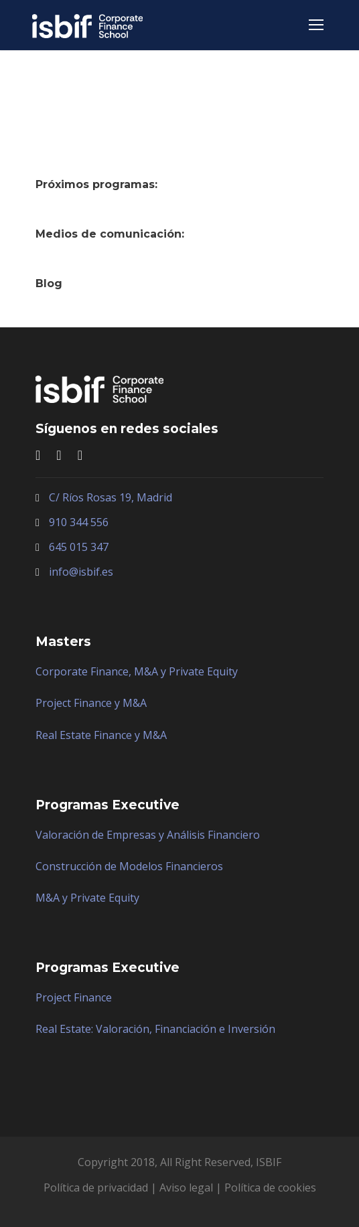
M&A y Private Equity (87, 897)
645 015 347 (79, 547)
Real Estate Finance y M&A (101, 735)
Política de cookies (270, 1187)
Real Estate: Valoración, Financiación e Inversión (155, 1028)
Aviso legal (186, 1187)
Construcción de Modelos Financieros (129, 866)
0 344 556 (85, 522)
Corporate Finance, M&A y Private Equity (136, 671)
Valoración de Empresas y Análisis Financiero (147, 834)
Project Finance (73, 997)
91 (55, 522)
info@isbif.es (81, 571)
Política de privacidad (96, 1187)
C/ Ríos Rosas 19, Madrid (110, 497)
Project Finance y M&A (91, 703)
